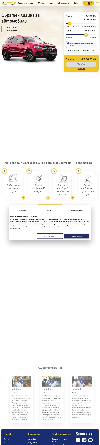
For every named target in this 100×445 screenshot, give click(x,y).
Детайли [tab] (50, 210)
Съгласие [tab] (22, 210)
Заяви (81, 64)
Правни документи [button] (61, 433)
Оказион (77, 3)
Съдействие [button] (34, 433)
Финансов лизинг (25, 3)
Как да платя (63, 3)
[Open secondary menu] (97, 3)
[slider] (69, 23)
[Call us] (88, 3)
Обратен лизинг (45, 3)
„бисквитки (23, 219)
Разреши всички (76, 236)
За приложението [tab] (77, 210)
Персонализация (50, 236)
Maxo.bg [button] (8, 433)
